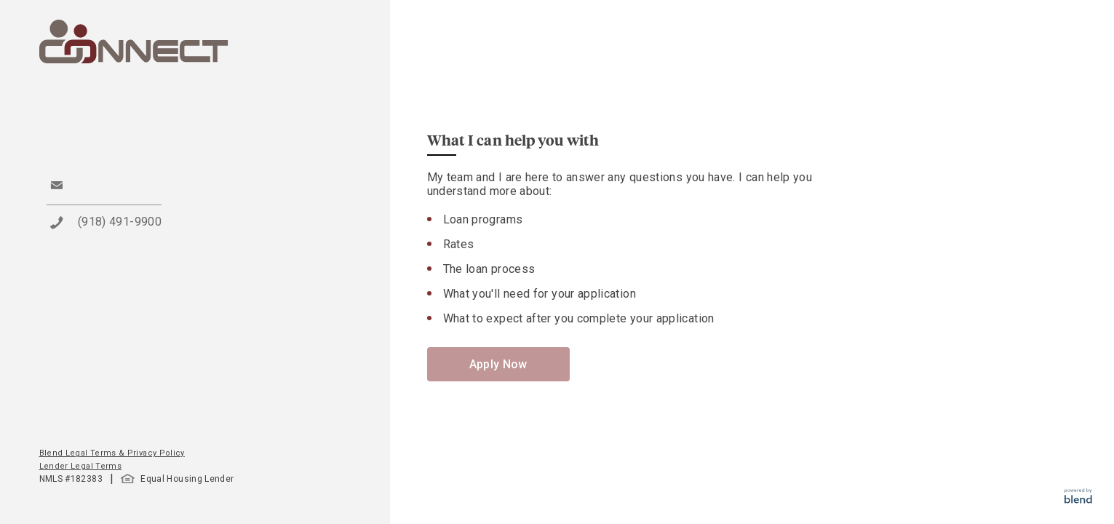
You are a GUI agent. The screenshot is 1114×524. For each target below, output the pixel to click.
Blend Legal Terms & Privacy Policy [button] (112, 453)
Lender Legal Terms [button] (80, 466)
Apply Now (498, 364)
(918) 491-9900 (120, 222)
